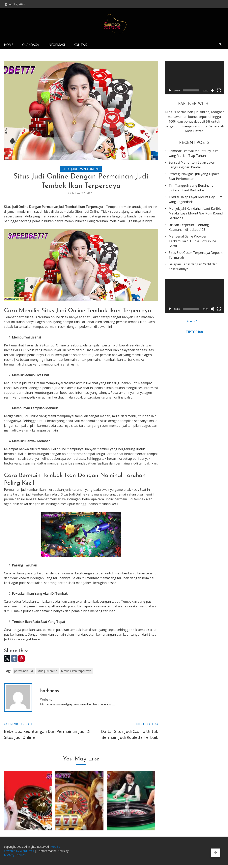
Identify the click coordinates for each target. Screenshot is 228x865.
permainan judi (23, 671)
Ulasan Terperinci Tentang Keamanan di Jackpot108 (189, 227)
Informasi (56, 45)
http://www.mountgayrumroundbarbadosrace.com (77, 704)
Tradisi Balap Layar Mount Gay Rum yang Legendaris (195, 199)
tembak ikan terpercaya (76, 671)
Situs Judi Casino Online (81, 169)
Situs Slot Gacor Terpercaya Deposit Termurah (195, 255)
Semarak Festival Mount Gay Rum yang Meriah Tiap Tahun (193, 153)
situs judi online (47, 671)
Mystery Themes (15, 855)
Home (9, 45)
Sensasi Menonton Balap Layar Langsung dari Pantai (192, 164)
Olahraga (30, 45)
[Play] (170, 90)
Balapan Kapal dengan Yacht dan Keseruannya (193, 266)
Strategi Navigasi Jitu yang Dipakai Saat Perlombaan (194, 176)
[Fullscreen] (219, 90)
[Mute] (212, 90)
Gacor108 (194, 321)
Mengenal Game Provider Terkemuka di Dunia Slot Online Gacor (192, 241)
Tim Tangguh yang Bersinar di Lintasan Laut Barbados (191, 187)
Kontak (80, 45)
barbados (49, 691)
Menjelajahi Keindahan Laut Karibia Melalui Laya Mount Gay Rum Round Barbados (196, 213)
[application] (194, 77)
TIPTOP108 (194, 332)
